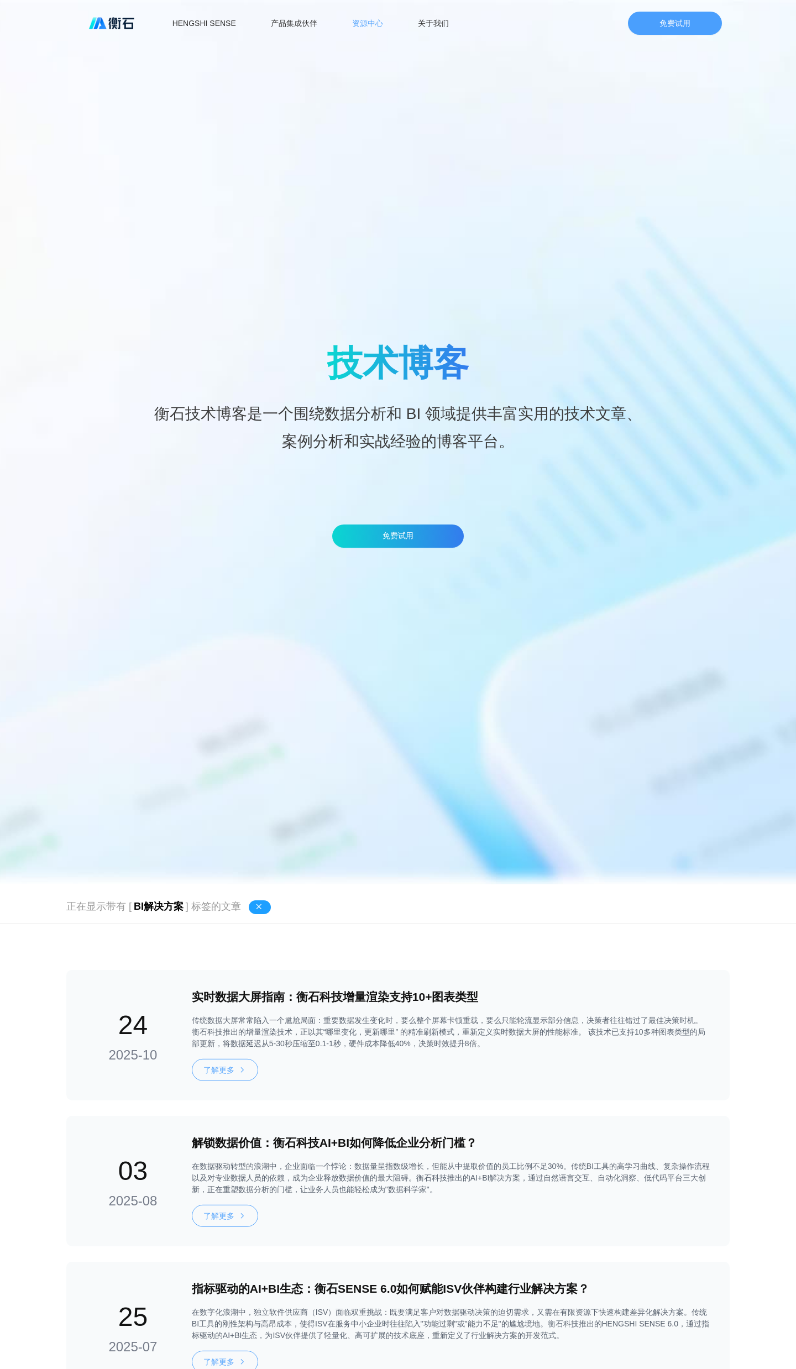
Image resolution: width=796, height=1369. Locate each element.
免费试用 (674, 23)
